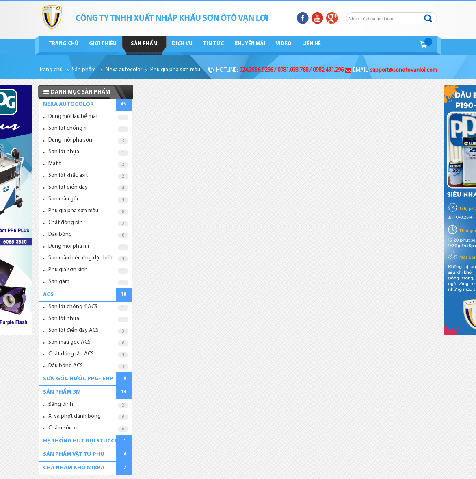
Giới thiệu (103, 43)
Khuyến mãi (249, 43)
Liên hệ (311, 43)
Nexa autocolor (124, 70)
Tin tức (213, 43)
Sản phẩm (144, 43)
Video (284, 43)
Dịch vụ (182, 43)
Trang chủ (63, 43)
